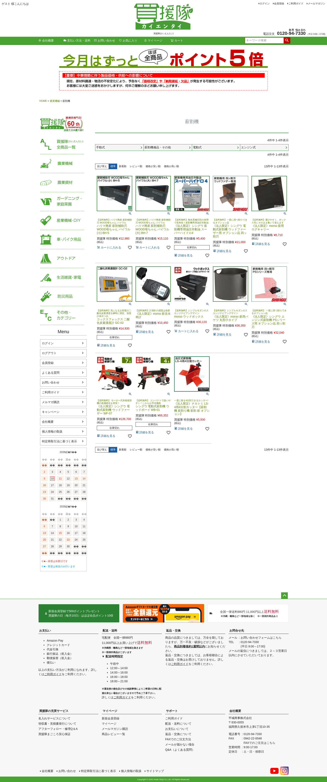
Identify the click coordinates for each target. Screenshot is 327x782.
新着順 (122, 166)
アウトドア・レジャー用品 (62, 258)
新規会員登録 (110, 718)
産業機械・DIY (62, 220)
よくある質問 (50, 372)
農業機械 (55, 101)
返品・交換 (173, 630)
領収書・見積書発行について (57, 723)
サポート (172, 711)
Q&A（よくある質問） (180, 749)
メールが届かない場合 (179, 744)
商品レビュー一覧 (113, 734)
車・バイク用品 (62, 239)
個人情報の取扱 (52, 431)
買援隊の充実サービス (53, 711)
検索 (287, 40)
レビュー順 (136, 166)
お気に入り (128, 40)
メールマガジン (316, 3)
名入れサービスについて (54, 718)
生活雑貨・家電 (62, 277)
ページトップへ (284, 595)
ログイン (265, 3)
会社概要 (46, 40)
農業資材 (62, 182)
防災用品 (62, 296)
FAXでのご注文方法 (178, 739)
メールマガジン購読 (115, 728)
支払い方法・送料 (77, 40)
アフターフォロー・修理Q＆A (58, 728)
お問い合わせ (104, 40)
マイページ (153, 40)
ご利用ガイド (295, 3)
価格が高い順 (171, 166)
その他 (62, 315)
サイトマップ (155, 771)
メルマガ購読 (50, 402)
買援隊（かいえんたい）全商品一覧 (62, 144)
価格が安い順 (153, 166)
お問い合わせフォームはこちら (261, 637)
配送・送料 (110, 630)
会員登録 (279, 3)
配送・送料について (178, 723)
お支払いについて (177, 728)
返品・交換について (178, 734)
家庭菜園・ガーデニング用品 (62, 201)
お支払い (45, 630)
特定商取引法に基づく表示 (59, 441)
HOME (43, 101)
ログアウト (49, 353)
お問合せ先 (236, 630)
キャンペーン (50, 412)
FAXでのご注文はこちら (259, 742)
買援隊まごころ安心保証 (54, 734)
